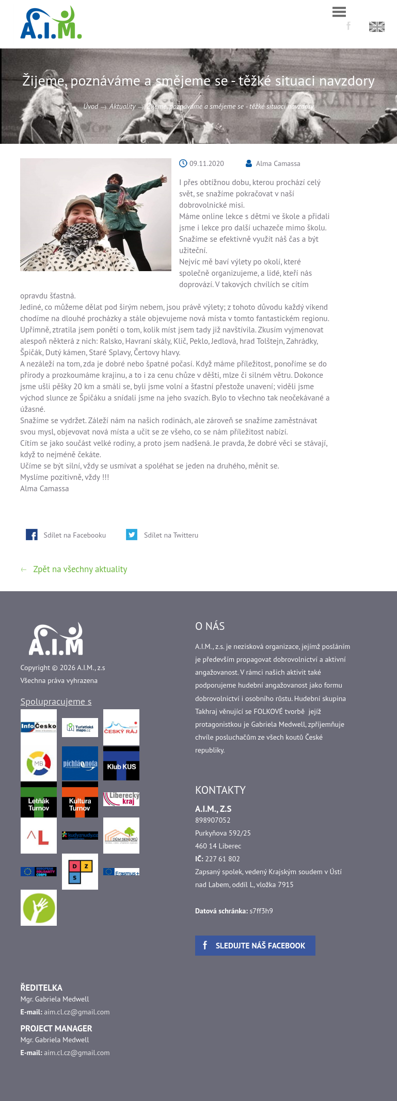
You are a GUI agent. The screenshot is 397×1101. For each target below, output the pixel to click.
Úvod (90, 106)
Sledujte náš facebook (261, 945)
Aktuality (122, 106)
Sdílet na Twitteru (171, 535)
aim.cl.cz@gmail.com (76, 1011)
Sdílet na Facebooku (75, 535)
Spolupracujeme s (56, 701)
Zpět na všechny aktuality (81, 569)
